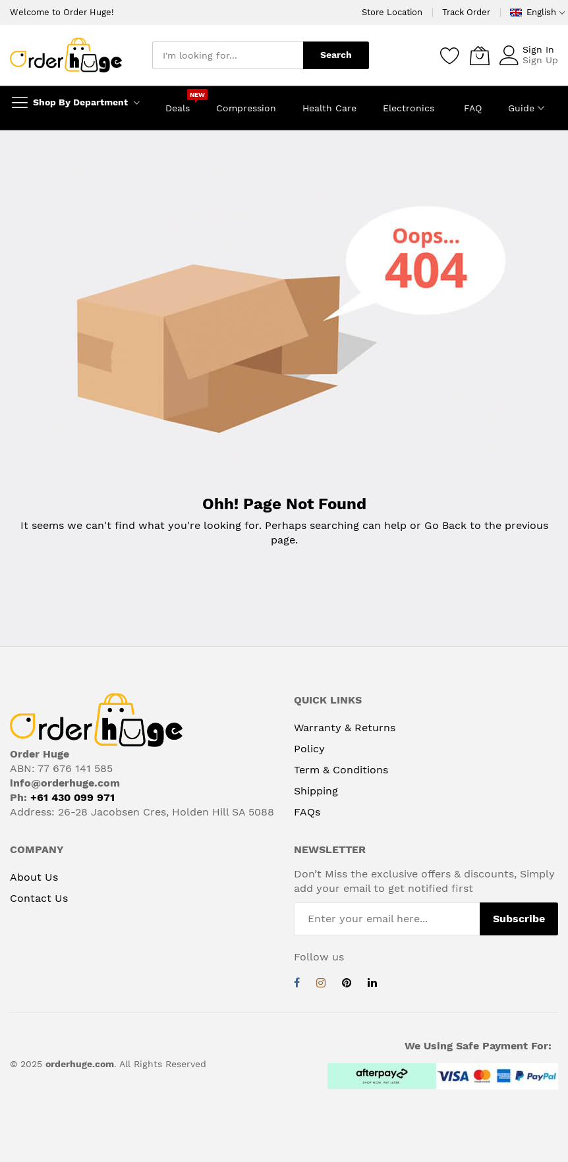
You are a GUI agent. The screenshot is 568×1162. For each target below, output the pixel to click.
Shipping (316, 791)
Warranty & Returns (344, 727)
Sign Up (540, 60)
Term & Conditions (341, 769)
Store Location (392, 12)
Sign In (538, 49)
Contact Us (39, 898)
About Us (34, 877)
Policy (309, 748)
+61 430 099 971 (72, 797)
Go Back (445, 525)
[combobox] (227, 55)
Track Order (466, 12)
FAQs (307, 812)
